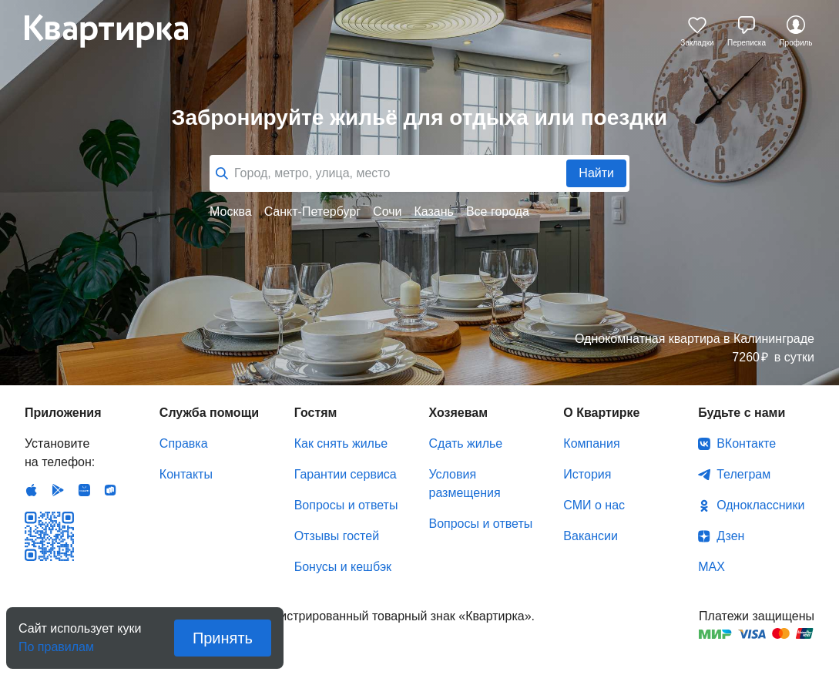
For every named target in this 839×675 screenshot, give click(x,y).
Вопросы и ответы (346, 505)
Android (58, 490)
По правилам (56, 642)
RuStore (110, 490)
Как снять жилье (341, 443)
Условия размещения (464, 483)
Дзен (730, 535)
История (587, 474)
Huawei (84, 490)
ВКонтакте (746, 443)
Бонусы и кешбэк (342, 566)
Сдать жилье (465, 443)
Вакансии (590, 535)
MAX (711, 566)
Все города (497, 211)
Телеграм (743, 474)
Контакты (186, 474)
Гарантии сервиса (345, 474)
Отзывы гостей (336, 535)
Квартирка (117, 31)
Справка (183, 443)
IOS (32, 490)
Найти (596, 173)
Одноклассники (760, 505)
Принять (223, 638)
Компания (591, 443)
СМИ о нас (594, 505)
